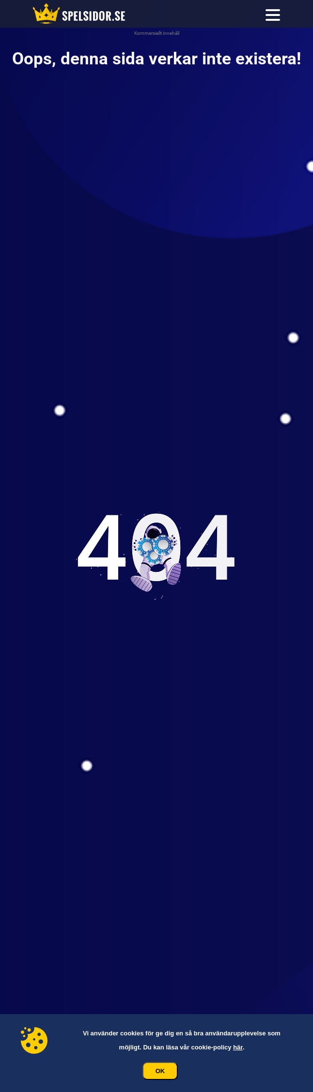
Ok (160, 1071)
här (238, 1047)
